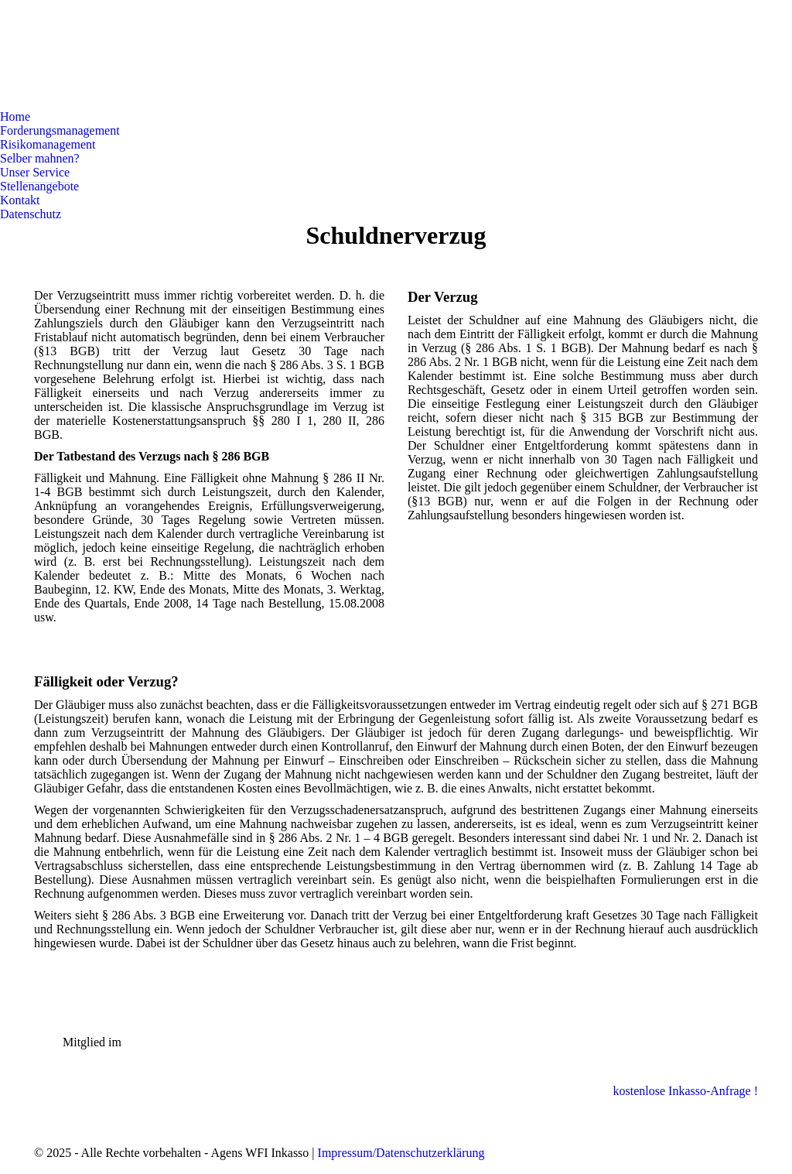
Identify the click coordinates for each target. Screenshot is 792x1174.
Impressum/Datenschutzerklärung (401, 1152)
